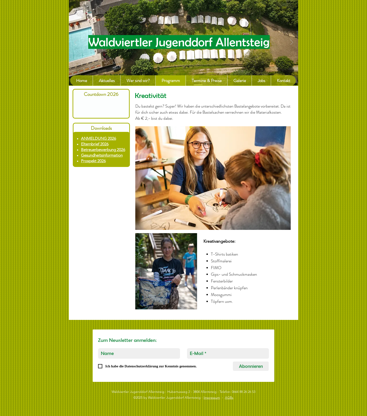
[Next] (291, 43)
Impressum (212, 397)
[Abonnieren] (251, 366)
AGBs (229, 397)
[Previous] (75, 43)
